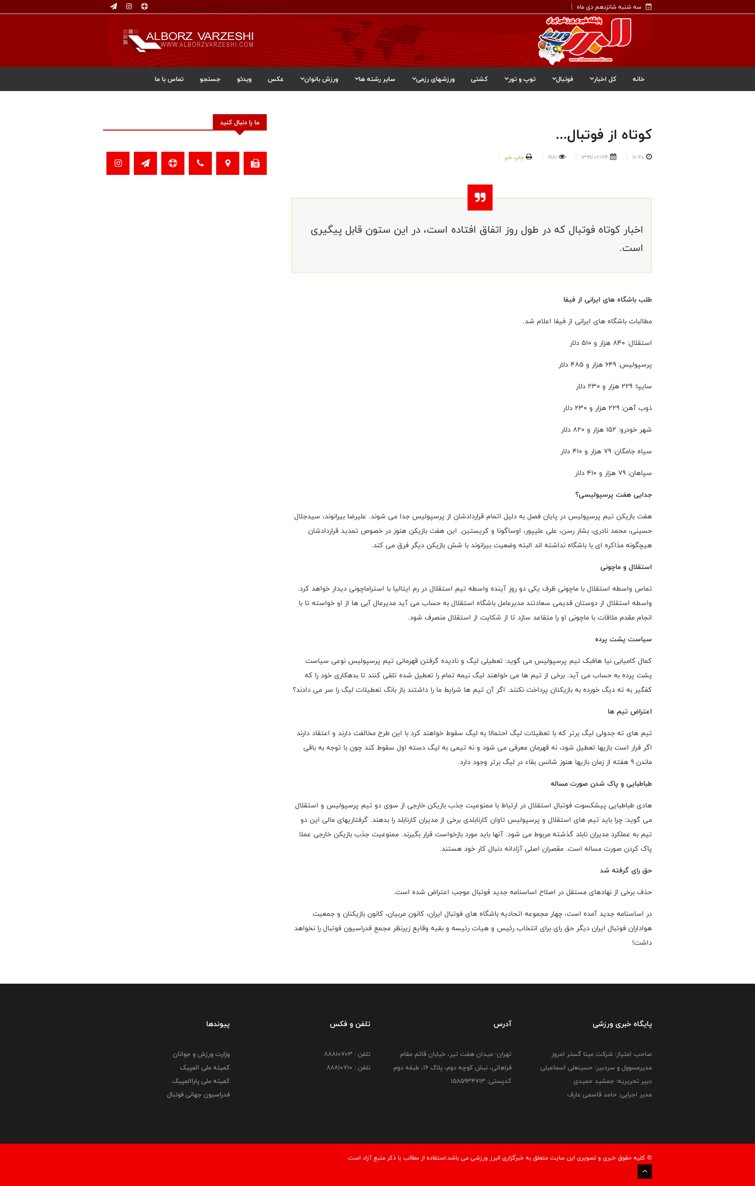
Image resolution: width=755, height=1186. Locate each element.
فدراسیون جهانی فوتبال (198, 1094)
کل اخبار (602, 79)
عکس (276, 79)
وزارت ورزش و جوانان (201, 1054)
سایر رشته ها (374, 79)
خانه (639, 79)
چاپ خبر (514, 157)
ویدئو (244, 79)
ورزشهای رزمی (433, 79)
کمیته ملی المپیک (205, 1067)
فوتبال (562, 79)
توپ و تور (519, 79)
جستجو (210, 79)
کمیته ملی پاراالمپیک (201, 1081)
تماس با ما (169, 79)
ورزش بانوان (319, 79)
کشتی (479, 79)
